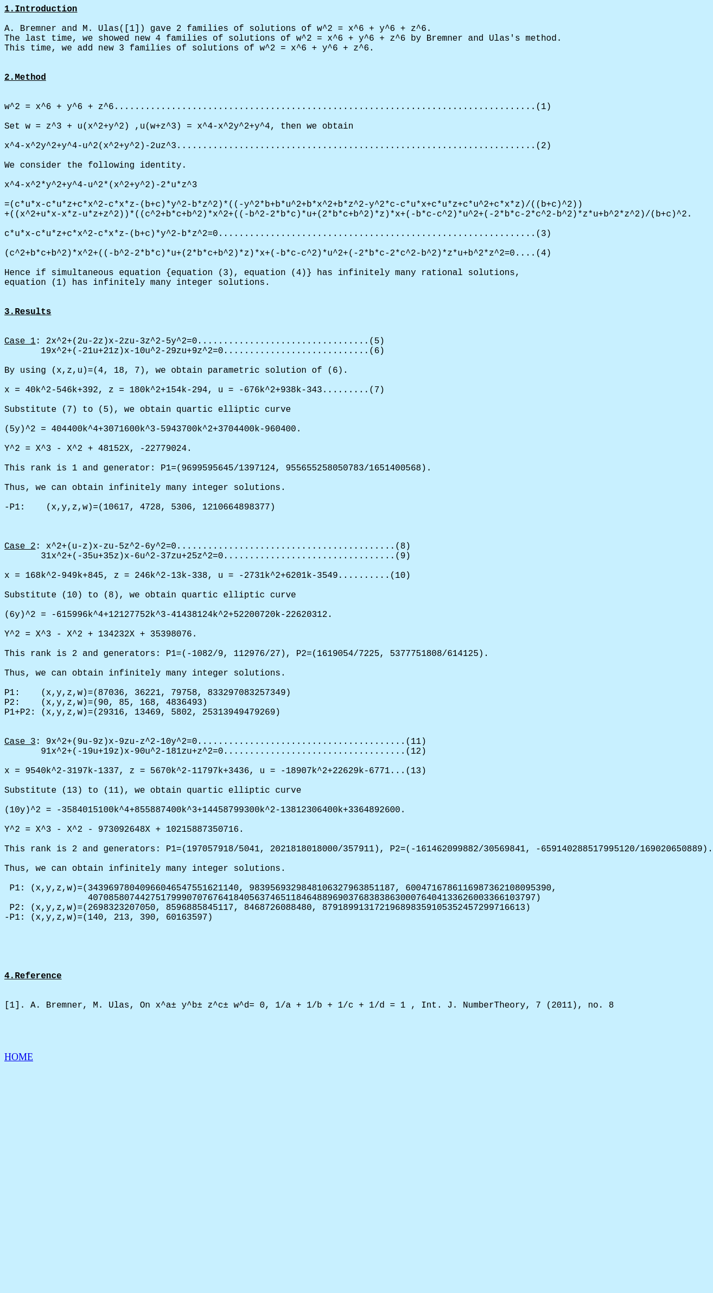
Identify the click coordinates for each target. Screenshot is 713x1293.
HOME (18, 1282)
